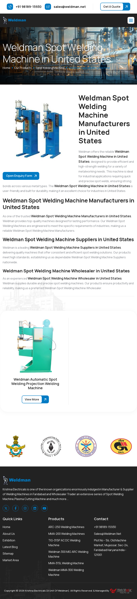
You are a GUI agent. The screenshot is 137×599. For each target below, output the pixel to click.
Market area (11, 560)
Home (6, 527)
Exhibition (9, 540)
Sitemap (8, 553)
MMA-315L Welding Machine (66, 563)
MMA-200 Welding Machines (66, 534)
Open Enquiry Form (19, 176)
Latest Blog (10, 547)
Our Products (23, 68)
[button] (131, 20)
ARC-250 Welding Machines (66, 527)
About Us (9, 534)
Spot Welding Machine (50, 68)
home (6, 68)
